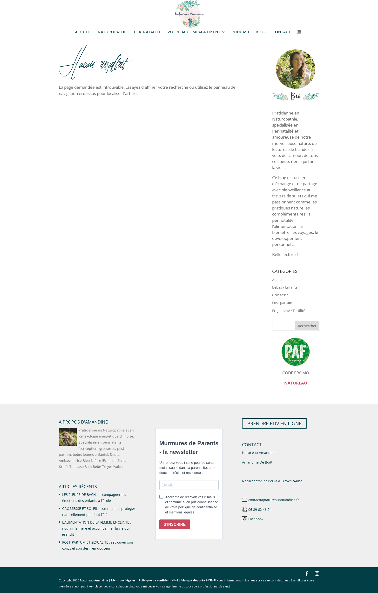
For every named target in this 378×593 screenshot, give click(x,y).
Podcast (240, 32)
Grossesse (280, 295)
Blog (261, 32)
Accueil (83, 32)
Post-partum (282, 302)
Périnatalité (148, 32)
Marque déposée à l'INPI (198, 580)
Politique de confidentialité (158, 580)
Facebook (255, 519)
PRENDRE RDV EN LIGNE (274, 423)
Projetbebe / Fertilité (288, 310)
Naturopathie (113, 32)
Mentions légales (123, 580)
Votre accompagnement (194, 32)
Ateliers (278, 279)
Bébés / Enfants (284, 287)
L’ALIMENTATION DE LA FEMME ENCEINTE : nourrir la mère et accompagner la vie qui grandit (96, 528)
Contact (281, 32)
